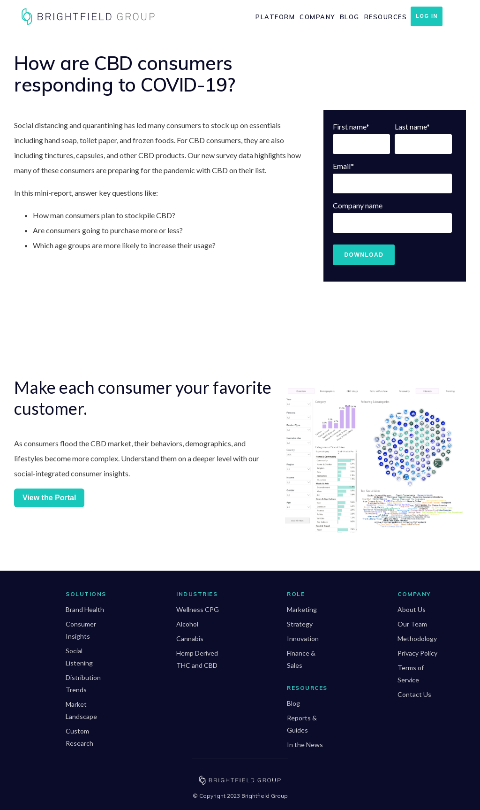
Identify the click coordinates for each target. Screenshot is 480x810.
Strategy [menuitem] (300, 624)
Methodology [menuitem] (417, 638)
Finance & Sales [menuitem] (301, 659)
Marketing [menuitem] (302, 609)
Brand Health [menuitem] (85, 609)
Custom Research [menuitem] (79, 737)
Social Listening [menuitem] (79, 657)
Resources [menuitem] (385, 17)
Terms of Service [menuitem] (411, 674)
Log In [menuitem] (427, 16)
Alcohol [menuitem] (187, 624)
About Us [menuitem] (412, 609)
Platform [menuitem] (275, 17)
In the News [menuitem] (305, 745)
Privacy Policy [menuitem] (417, 653)
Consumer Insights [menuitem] (81, 630)
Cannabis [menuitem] (189, 638)
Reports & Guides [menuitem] (302, 724)
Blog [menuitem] (350, 17)
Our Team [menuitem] (412, 624)
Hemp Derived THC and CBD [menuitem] (197, 659)
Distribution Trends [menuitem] (83, 683)
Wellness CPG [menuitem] (197, 609)
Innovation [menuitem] (303, 638)
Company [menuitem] (317, 17)
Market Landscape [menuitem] (81, 710)
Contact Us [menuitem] (414, 694)
